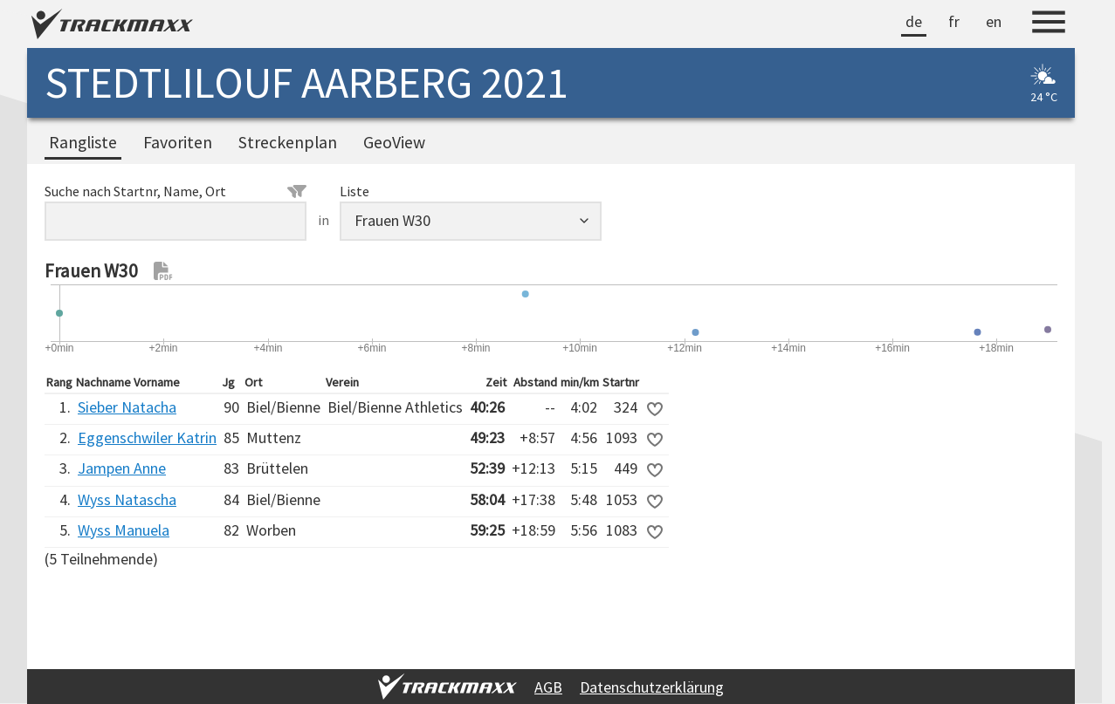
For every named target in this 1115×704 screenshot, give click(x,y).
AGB (548, 687)
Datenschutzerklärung (652, 687)
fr (954, 21)
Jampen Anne (122, 468)
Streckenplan (287, 142)
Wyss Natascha (127, 499)
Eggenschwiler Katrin (147, 437)
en (993, 21)
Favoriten (177, 142)
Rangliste (83, 142)
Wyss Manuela (123, 530)
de (913, 21)
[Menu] (1048, 24)
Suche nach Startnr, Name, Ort (175, 191)
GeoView (394, 142)
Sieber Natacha (127, 407)
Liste (354, 191)
